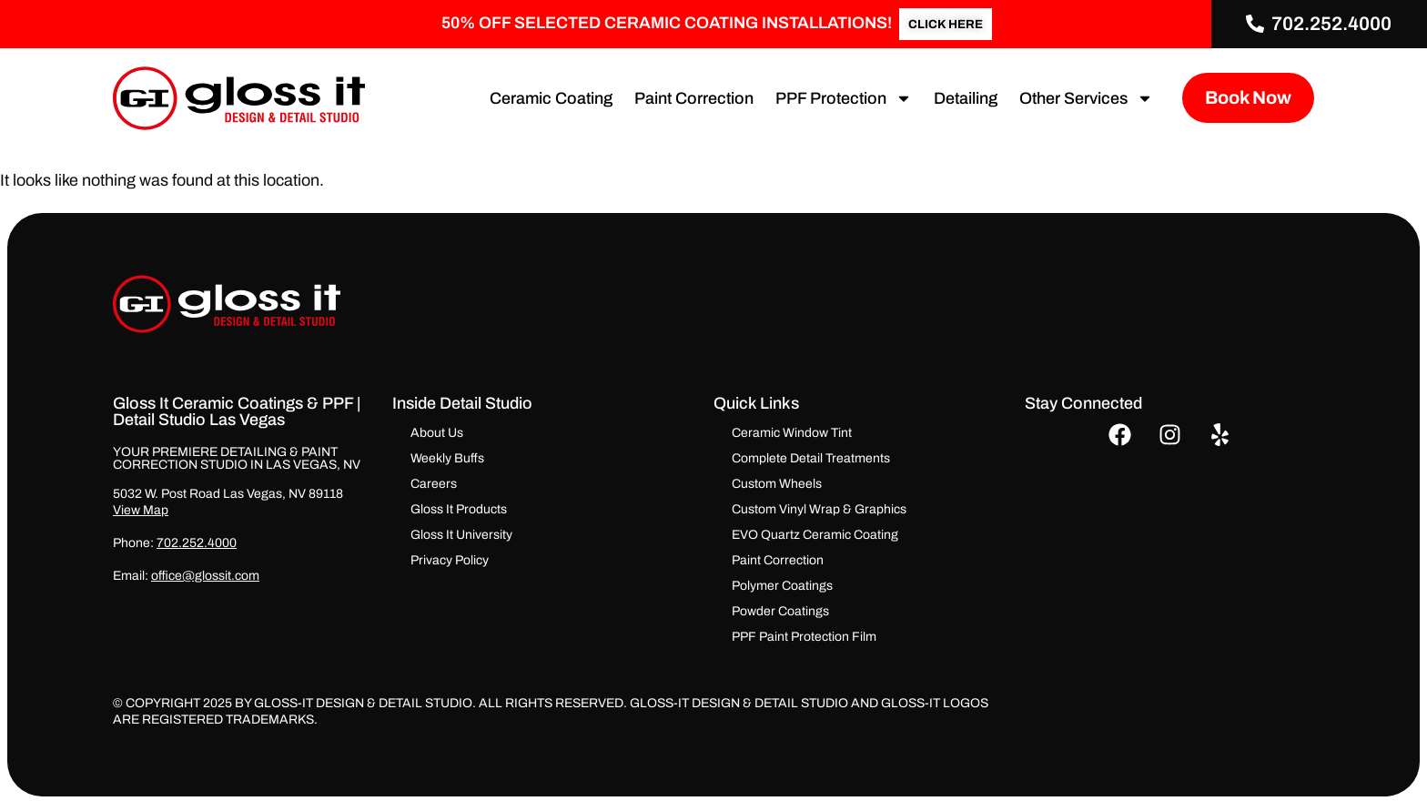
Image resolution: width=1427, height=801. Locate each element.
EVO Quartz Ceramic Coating (815, 535)
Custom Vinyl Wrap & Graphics (819, 509)
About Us (436, 433)
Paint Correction (687, 98)
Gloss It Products (458, 509)
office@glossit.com (205, 576)
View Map (140, 510)
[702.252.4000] (1255, 24)
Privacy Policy (449, 560)
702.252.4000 (1332, 24)
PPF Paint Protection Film (804, 637)
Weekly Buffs (447, 458)
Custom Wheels (777, 484)
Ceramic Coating (544, 98)
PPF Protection (837, 98)
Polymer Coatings (782, 586)
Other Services (1080, 98)
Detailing (959, 98)
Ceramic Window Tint (792, 433)
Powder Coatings (780, 611)
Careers (433, 484)
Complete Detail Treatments (811, 458)
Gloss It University (461, 535)
